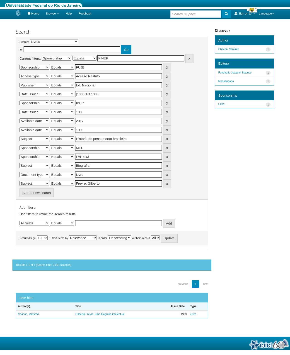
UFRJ (221, 104)
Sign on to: (244, 13)
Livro (193, 314)
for (21, 49)
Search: (24, 42)
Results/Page (27, 238)
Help (69, 13)
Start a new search (36, 193)
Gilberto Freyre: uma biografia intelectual (100, 314)
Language (266, 13)
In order (102, 238)
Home (33, 13)
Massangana (226, 81)
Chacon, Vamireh (28, 314)
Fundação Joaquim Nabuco (235, 72)
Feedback (84, 13)
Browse (52, 13)
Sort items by (60, 238)
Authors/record (141, 238)
